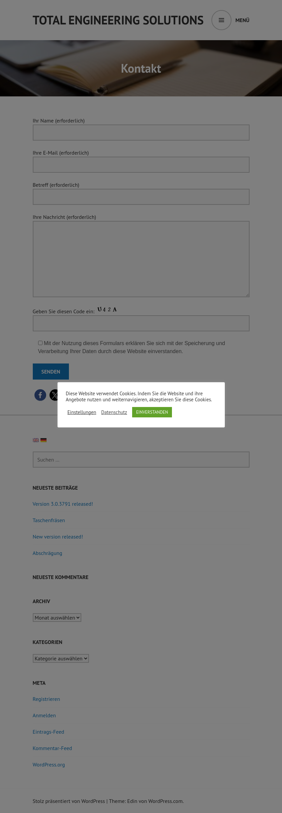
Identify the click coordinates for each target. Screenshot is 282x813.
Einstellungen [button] (82, 412)
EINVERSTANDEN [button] (152, 412)
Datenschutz (114, 412)
